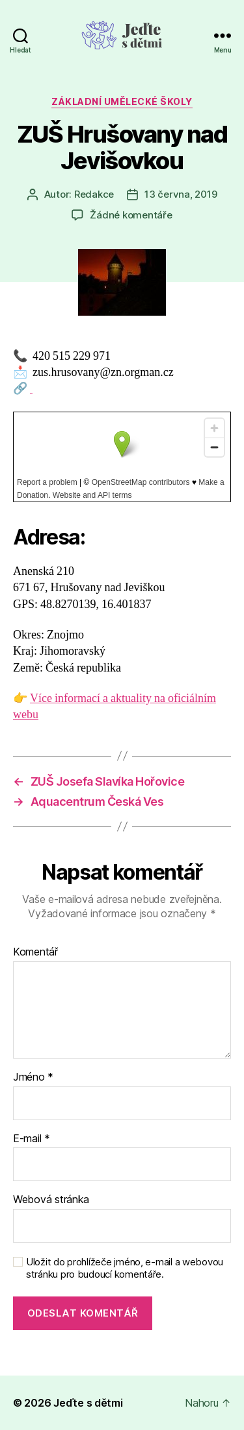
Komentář (35, 952)
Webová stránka (51, 1200)
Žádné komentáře (131, 215)
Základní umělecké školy (122, 101)
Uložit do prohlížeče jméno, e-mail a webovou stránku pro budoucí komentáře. (124, 1268)
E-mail (31, 1139)
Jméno (33, 1077)
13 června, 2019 (180, 194)
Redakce (94, 194)
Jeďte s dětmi (88, 1402)
